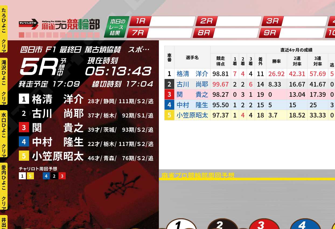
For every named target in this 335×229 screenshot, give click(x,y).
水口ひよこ (3, 125)
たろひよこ (3, 20)
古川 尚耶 (58, 112)
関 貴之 (58, 127)
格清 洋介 (58, 98)
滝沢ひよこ (3, 72)
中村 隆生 (58, 141)
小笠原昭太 (58, 155)
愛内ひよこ (3, 177)
